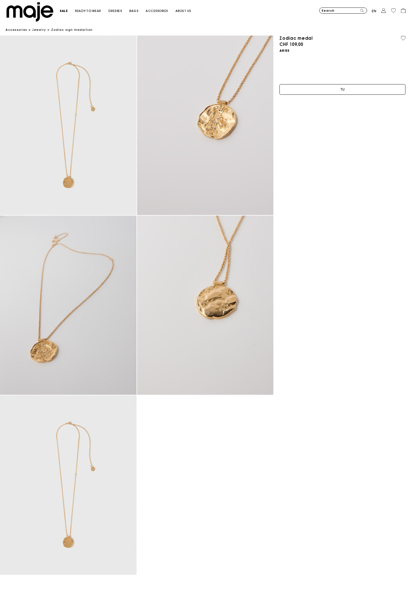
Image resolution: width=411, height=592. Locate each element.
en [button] (374, 11)
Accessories (16, 30)
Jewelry (39, 30)
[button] (67, 11)
